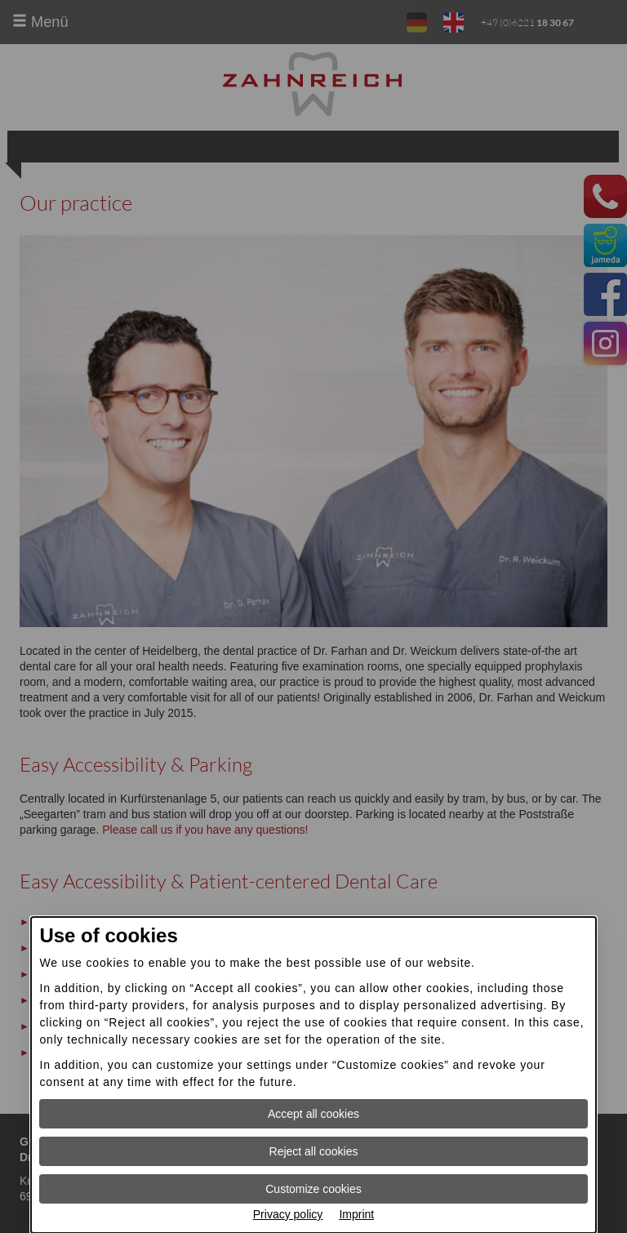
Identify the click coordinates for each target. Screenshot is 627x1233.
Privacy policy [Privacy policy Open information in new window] (288, 1214)
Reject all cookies (313, 1151)
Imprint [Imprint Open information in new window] (356, 1214)
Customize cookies (313, 1188)
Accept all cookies (313, 1113)
